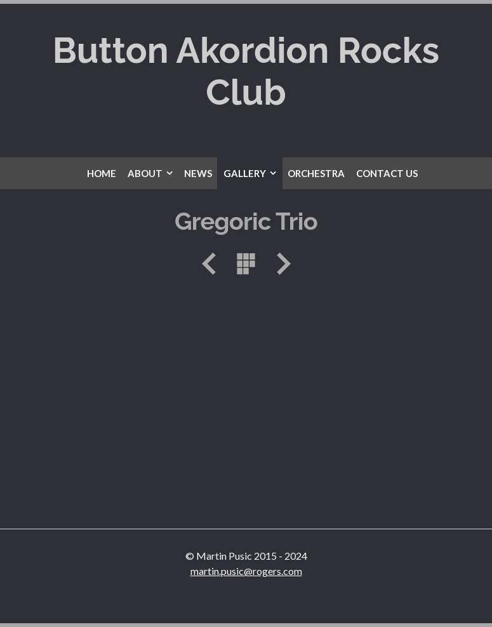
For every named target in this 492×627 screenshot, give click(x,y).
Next (279, 264)
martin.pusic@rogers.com (246, 571)
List (246, 264)
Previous (213, 264)
